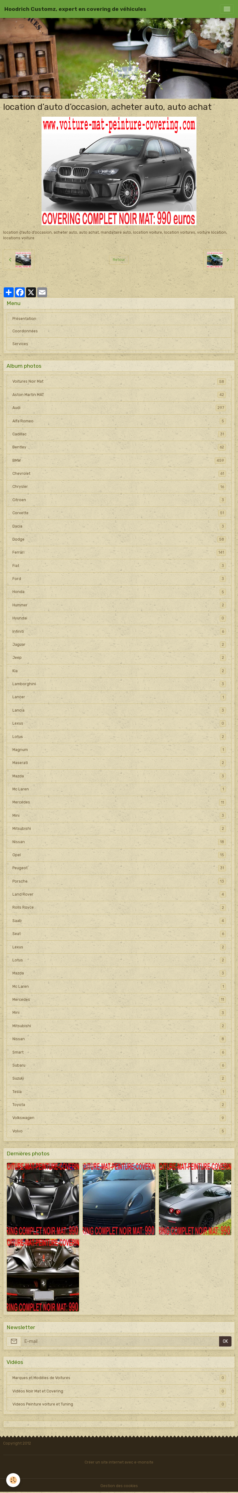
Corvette (119, 513)
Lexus (119, 723)
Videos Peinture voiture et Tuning (119, 1404)
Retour (119, 260)
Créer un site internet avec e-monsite (119, 1462)
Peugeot (119, 868)
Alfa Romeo (119, 421)
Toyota (119, 1105)
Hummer (119, 605)
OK (225, 1341)
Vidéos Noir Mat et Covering (119, 1391)
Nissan (119, 842)
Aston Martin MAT (119, 395)
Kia (119, 671)
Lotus (119, 737)
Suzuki (119, 1078)
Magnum (119, 750)
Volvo (119, 1131)
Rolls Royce (119, 907)
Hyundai (119, 618)
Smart (119, 1052)
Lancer (119, 697)
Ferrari (119, 552)
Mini (119, 815)
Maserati (119, 763)
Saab (119, 921)
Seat (119, 934)
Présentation (24, 319)
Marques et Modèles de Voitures (119, 1378)
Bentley (119, 447)
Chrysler (119, 486)
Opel (119, 855)
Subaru (119, 1065)
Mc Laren (119, 789)
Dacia (119, 526)
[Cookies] (13, 1480)
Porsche (119, 881)
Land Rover (119, 894)
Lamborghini (119, 684)
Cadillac (119, 434)
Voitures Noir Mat (119, 381)
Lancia (119, 710)
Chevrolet (119, 473)
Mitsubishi (119, 828)
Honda (119, 592)
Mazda (119, 776)
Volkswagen (119, 1118)
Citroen (119, 500)
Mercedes (119, 802)
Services (20, 344)
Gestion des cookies (119, 1486)
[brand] (75, 9)
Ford (119, 579)
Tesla (119, 1092)
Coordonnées (25, 331)
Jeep (119, 657)
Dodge (119, 539)
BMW (119, 460)
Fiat (119, 566)
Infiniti (119, 631)
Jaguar (119, 644)
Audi (119, 408)
